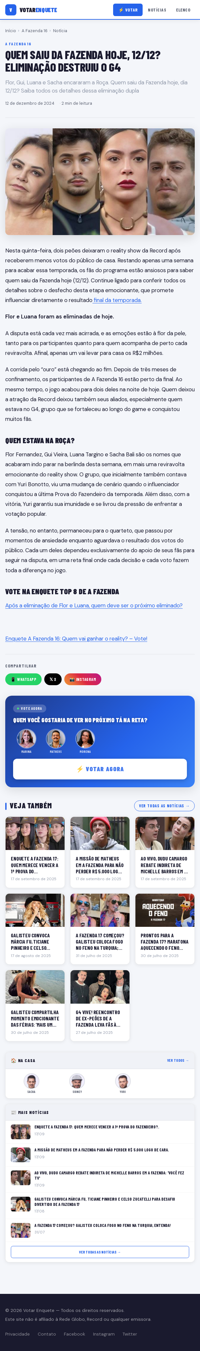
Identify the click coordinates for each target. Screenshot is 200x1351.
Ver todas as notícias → (164, 805)
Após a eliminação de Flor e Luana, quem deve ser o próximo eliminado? (94, 605)
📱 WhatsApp (23, 679)
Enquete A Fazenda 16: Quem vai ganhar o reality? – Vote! (76, 638)
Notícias (157, 9)
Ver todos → (178, 1060)
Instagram (104, 1334)
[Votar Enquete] (31, 9)
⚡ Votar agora (100, 769)
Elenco (183, 9)
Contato (47, 1334)
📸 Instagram (83, 679)
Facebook (74, 1334)
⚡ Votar (128, 9)
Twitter (130, 1334)
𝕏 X (53, 679)
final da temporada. (117, 300)
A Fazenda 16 (35, 30)
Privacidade (17, 1334)
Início (10, 30)
